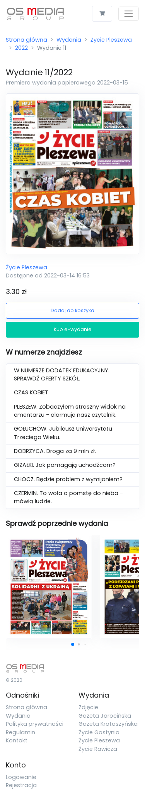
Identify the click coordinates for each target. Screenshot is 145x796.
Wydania (68, 40)
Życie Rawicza (97, 749)
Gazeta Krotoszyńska (108, 724)
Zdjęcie (88, 707)
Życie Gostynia (98, 732)
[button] (72, 644)
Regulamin (20, 732)
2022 (21, 48)
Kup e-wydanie (73, 329)
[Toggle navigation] (128, 14)
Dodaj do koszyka (72, 310)
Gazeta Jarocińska (104, 716)
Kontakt (16, 740)
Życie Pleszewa (111, 40)
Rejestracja (21, 785)
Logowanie (21, 777)
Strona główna (26, 40)
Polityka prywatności (34, 724)
